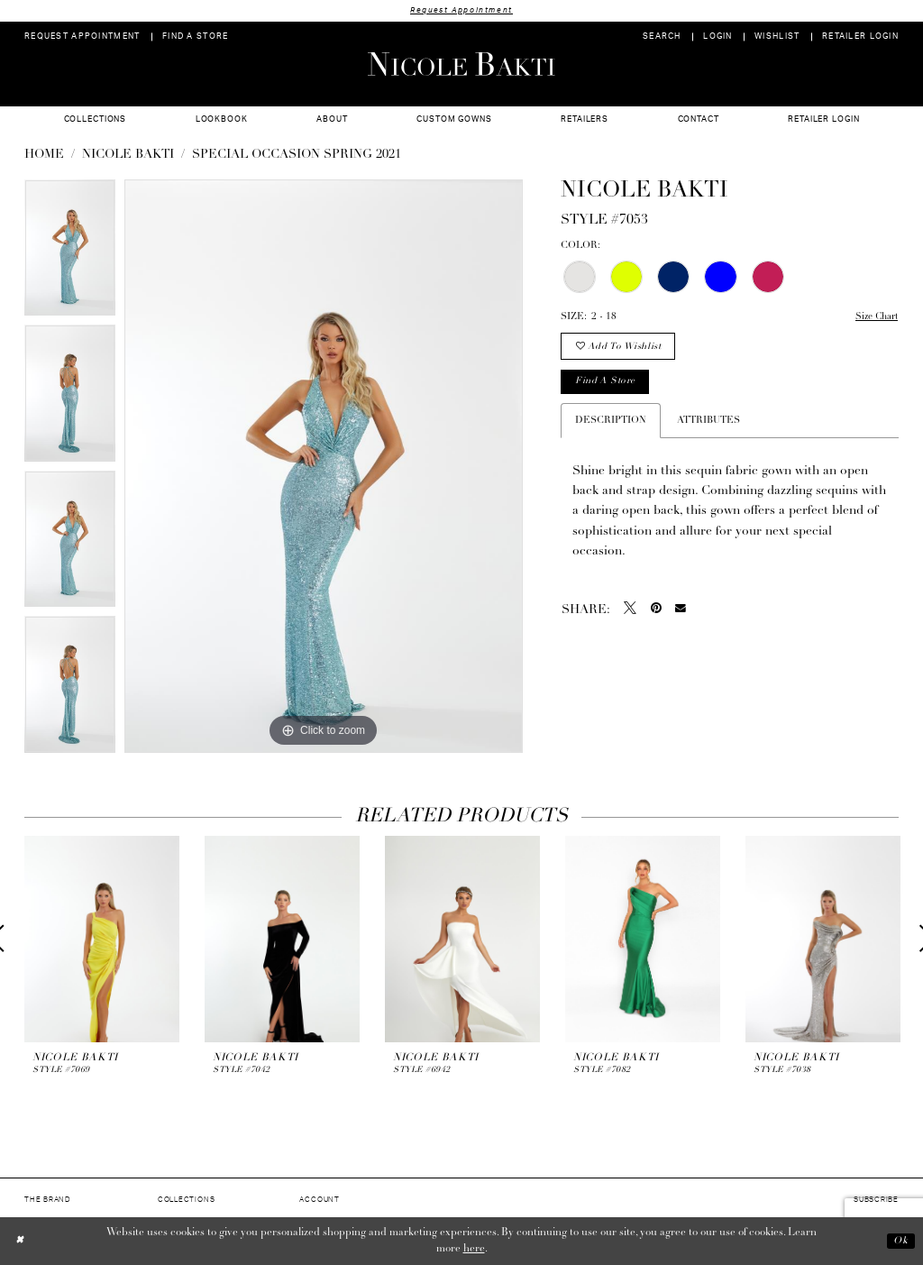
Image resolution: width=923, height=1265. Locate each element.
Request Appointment (461, 10)
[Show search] (662, 37)
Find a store (607, 385)
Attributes (708, 423)
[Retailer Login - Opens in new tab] (860, 37)
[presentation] (101, 939)
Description (610, 423)
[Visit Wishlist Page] (777, 37)
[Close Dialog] (20, 1241)
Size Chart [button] (875, 318)
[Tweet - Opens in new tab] (630, 612)
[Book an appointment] (82, 37)
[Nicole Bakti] (461, 64)
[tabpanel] (69, 253)
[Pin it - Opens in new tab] (656, 612)
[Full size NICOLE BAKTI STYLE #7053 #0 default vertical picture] (323, 467)
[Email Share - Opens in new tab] (680, 612)
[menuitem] (82, 37)
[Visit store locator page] (195, 37)
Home (44, 155)
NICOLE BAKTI (128, 155)
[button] (718, 37)
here (474, 1249)
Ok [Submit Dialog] (900, 1241)
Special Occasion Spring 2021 (296, 155)
